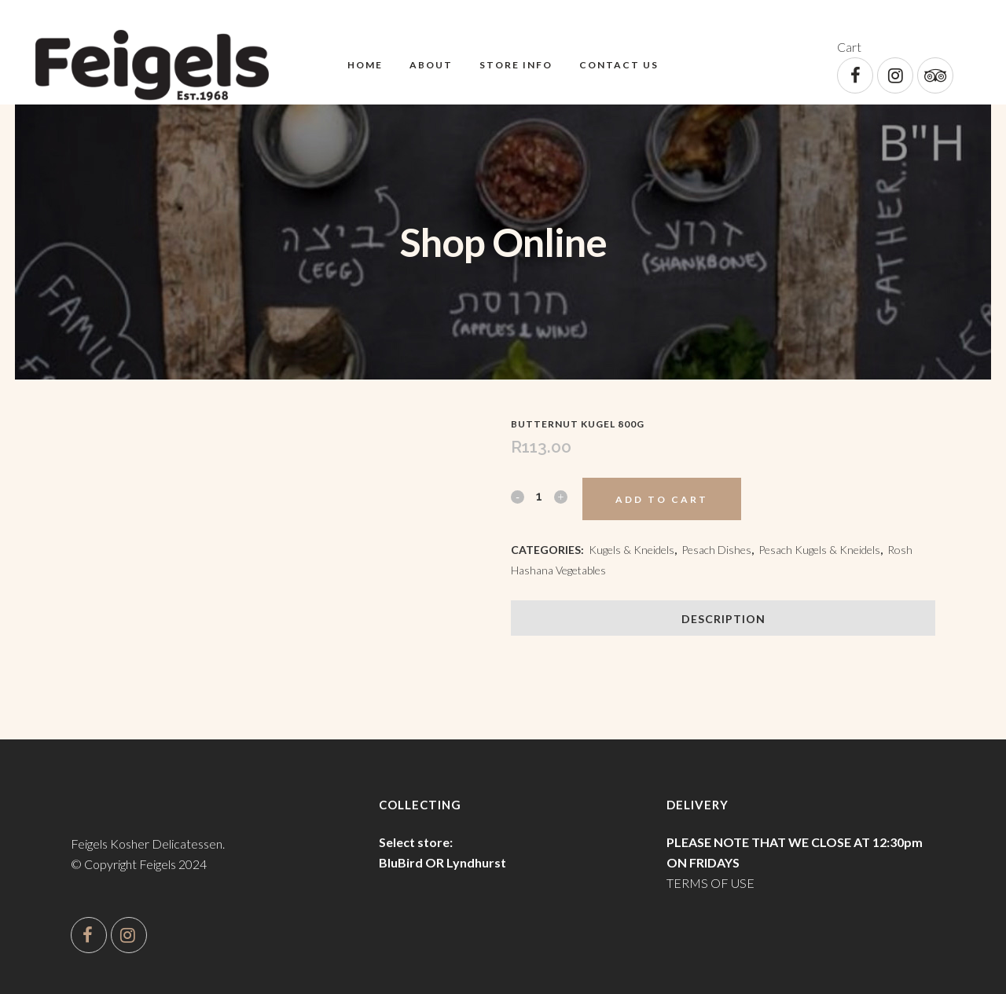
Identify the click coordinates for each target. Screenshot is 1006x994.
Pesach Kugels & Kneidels (819, 549)
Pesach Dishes (716, 549)
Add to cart (661, 499)
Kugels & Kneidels (631, 549)
